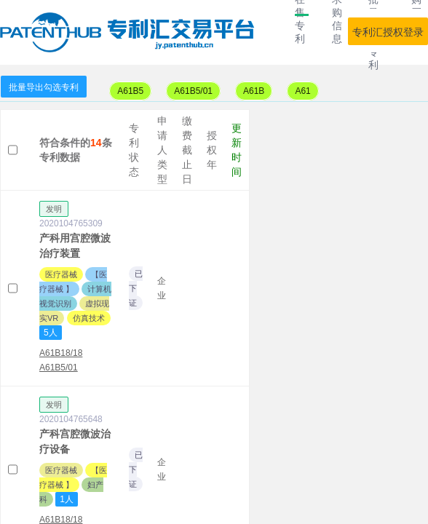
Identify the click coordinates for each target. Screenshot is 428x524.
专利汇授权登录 (388, 32)
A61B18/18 (60, 353)
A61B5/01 (193, 91)
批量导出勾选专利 (44, 87)
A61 (302, 91)
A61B (253, 91)
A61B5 (130, 91)
